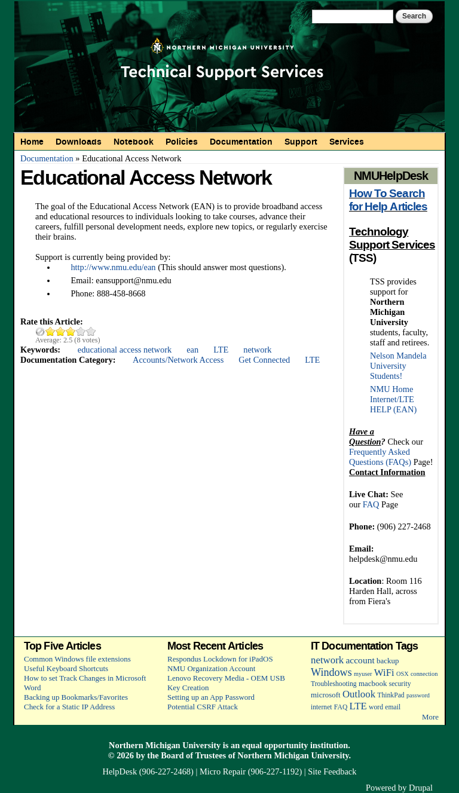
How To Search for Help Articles (388, 200)
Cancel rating (40, 331)
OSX (402, 673)
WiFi (384, 672)
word (376, 707)
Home (32, 141)
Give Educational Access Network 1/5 (50, 331)
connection (424, 673)
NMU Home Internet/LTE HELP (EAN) (393, 399)
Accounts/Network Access (178, 360)
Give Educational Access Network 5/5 (91, 331)
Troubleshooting (334, 684)
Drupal (421, 787)
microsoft (326, 694)
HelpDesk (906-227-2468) (148, 771)
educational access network (125, 349)
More (430, 716)
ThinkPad (390, 695)
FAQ (371, 504)
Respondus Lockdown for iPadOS (220, 658)
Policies (182, 141)
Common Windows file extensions (77, 658)
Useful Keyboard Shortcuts (66, 668)
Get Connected (264, 360)
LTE (220, 349)
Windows (331, 672)
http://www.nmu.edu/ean (113, 267)
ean (192, 349)
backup (388, 660)
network (257, 349)
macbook (373, 683)
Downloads (79, 141)
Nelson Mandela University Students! (398, 366)
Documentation (241, 141)
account (359, 660)
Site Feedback (332, 771)
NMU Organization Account (211, 668)
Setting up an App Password (211, 697)
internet (321, 707)
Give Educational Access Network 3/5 (71, 331)
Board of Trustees (193, 755)
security (400, 684)
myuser (363, 673)
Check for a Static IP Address (69, 706)
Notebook (134, 141)
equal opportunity (275, 745)
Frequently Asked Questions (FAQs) (380, 457)
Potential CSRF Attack (202, 706)
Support (300, 141)
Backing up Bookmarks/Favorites (76, 697)
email (392, 707)
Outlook (358, 694)
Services (346, 141)
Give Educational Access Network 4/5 (81, 331)
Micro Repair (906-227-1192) (251, 771)
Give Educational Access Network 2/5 (61, 331)
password (418, 695)
